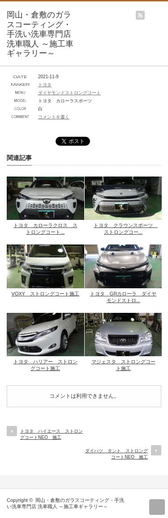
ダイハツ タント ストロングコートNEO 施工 (116, 453)
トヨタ (45, 84)
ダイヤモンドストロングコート (69, 92)
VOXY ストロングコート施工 (45, 293)
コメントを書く (53, 116)
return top (157, 507)
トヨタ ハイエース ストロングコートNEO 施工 (51, 434)
